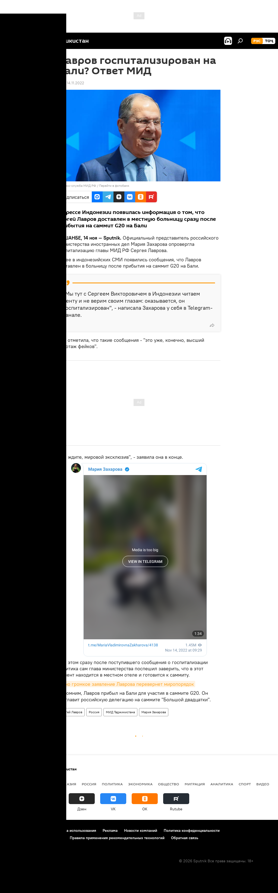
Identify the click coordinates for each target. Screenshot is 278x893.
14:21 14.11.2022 (71, 82)
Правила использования (74, 830)
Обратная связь (184, 837)
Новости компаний (140, 830)
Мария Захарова (153, 712)
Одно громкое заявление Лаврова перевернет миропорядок (126, 684)
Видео (262, 784)
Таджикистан (19, 784)
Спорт (245, 784)
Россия (94, 712)
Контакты (38, 830)
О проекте (15, 830)
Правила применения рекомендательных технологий (117, 837)
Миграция (195, 784)
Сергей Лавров (71, 712)
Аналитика (221, 784)
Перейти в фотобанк (114, 186)
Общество (168, 784)
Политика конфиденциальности (192, 830)
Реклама (110, 830)
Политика (112, 784)
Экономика (140, 784)
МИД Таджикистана (120, 712)
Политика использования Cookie (34, 837)
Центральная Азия (57, 784)
